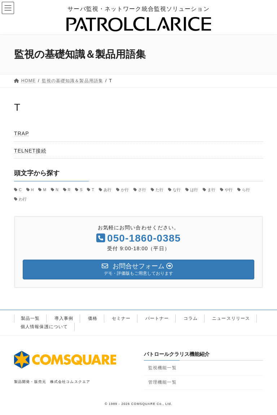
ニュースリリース (231, 318)
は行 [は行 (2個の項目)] (194, 189)
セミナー (121, 318)
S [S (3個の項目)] (81, 189)
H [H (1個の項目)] (32, 189)
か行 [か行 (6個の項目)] (125, 189)
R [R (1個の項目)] (69, 189)
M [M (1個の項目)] (44, 189)
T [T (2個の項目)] (93, 189)
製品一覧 (30, 318)
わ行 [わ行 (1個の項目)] (23, 199)
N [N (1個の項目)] (57, 189)
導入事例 (63, 318)
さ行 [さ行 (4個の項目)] (142, 189)
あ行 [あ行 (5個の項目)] (107, 189)
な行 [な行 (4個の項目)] (177, 189)
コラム (191, 318)
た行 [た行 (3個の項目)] (159, 189)
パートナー (157, 318)
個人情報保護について (44, 326)
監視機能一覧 (162, 367)
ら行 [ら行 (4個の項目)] (246, 189)
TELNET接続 (30, 151)
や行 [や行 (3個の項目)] (229, 189)
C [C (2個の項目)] (20, 189)
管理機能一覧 (162, 382)
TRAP (21, 133)
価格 (92, 318)
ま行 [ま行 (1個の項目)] (211, 189)
